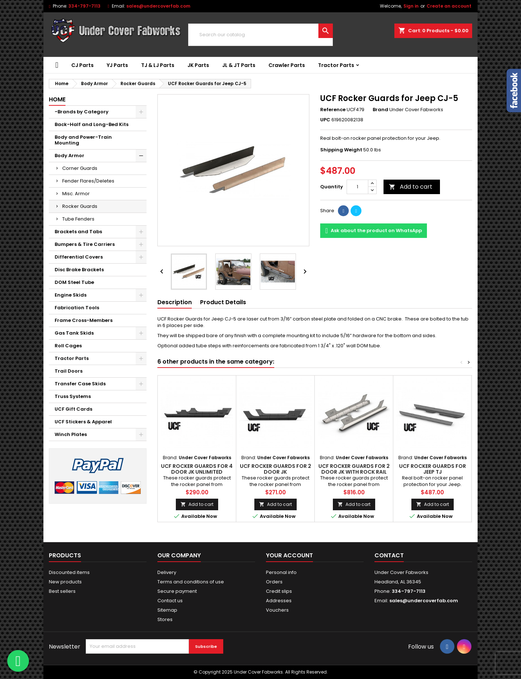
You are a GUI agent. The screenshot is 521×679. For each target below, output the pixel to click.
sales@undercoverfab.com (158, 6)
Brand (380, 109)
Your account (289, 555)
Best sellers (62, 591)
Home (57, 99)
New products (65, 581)
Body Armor (69, 155)
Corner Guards (79, 168)
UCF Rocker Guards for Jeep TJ (432, 468)
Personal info (281, 572)
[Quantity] (357, 187)
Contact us (170, 600)
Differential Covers (79, 256)
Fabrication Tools (77, 307)
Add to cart (410, 187)
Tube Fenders (78, 218)
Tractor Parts (336, 65)
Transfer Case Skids (80, 383)
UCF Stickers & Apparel (83, 421)
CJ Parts (82, 65)
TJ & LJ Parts (157, 65)
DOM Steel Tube (74, 282)
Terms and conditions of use (190, 581)
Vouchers (277, 610)
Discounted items (69, 572)
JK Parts (198, 65)
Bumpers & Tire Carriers (85, 244)
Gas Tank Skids (74, 333)
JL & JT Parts (238, 65)
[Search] (260, 35)
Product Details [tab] (223, 302)
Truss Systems (73, 396)
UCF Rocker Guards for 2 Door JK (275, 468)
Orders (274, 581)
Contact (389, 555)
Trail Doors (68, 371)
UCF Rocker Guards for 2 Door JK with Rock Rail (354, 468)
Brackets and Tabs (78, 231)
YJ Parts (117, 65)
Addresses (279, 600)
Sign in (411, 6)
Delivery (166, 572)
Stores (165, 619)
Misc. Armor (76, 193)
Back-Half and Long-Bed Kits (91, 124)
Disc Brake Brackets (79, 269)
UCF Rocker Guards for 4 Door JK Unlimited (197, 468)
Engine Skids (70, 295)
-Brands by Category (82, 111)
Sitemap (167, 610)
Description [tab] (174, 302)
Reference (333, 109)
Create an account (449, 6)
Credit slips (279, 591)
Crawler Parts (286, 65)
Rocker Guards (79, 206)
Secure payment (177, 591)
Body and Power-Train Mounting (83, 140)
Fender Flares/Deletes (88, 180)
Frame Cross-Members (84, 320)
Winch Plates (71, 434)
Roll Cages (68, 345)
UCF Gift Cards (73, 409)
